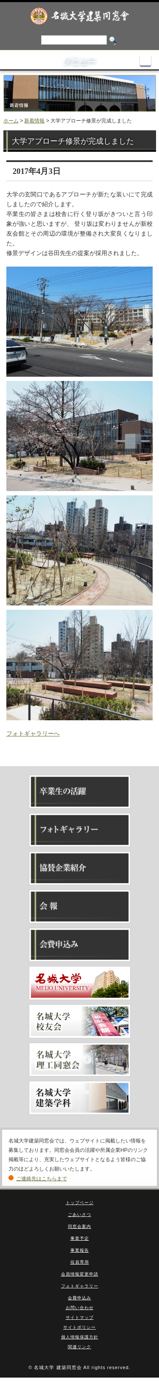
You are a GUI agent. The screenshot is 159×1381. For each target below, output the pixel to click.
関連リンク (79, 1346)
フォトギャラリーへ (33, 733)
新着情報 (34, 121)
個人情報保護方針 (79, 1337)
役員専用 (79, 1262)
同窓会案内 (79, 1226)
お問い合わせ (80, 1307)
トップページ (80, 1202)
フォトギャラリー (79, 1286)
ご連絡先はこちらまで (41, 1179)
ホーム (11, 121)
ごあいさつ (79, 1214)
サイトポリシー (79, 1327)
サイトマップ (80, 1317)
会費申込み (79, 1298)
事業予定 (79, 1238)
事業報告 (79, 1250)
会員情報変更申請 (79, 1274)
